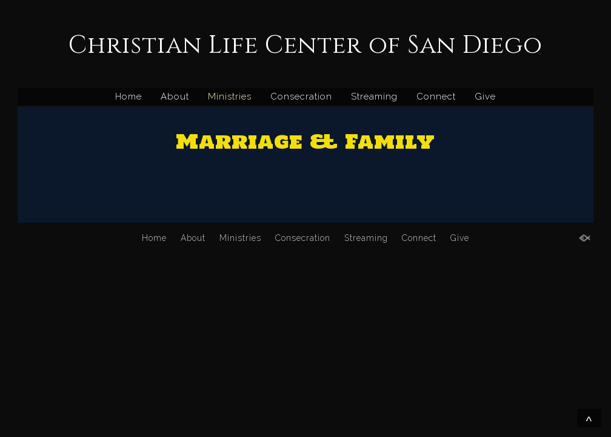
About (175, 96)
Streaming (374, 96)
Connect (436, 96)
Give (485, 96)
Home (128, 96)
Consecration (301, 96)
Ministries (230, 96)
